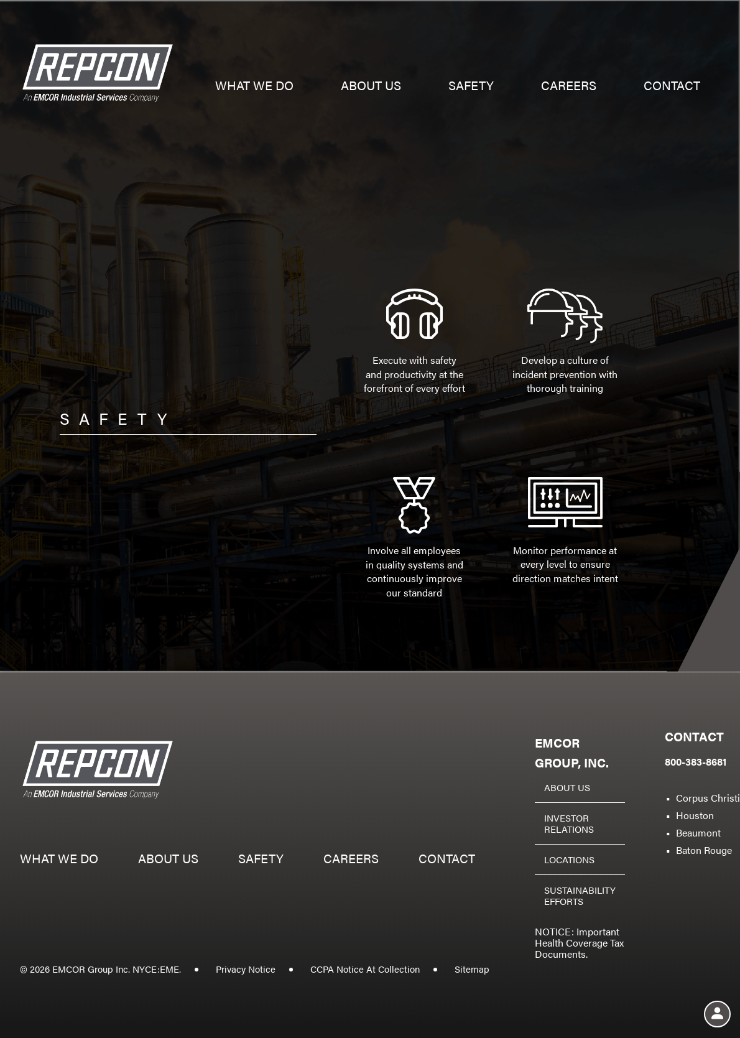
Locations (569, 859)
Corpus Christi (708, 797)
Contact (672, 87)
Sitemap (472, 968)
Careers (568, 87)
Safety (471, 87)
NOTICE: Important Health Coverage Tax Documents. (579, 942)
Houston (695, 815)
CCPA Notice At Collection (365, 968)
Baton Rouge (704, 850)
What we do (254, 87)
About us (371, 87)
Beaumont (698, 832)
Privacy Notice (245, 968)
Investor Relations (569, 823)
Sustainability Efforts (580, 895)
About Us (567, 787)
